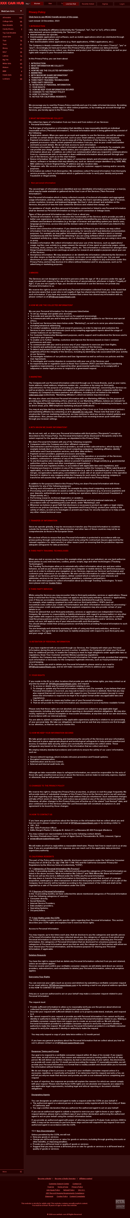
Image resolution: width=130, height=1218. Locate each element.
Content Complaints (77, 1196)
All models (12, 18)
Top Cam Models (9, 33)
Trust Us (50, 1187)
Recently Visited (88, 4)
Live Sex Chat (71, 4)
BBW (12, 71)
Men (50, 3)
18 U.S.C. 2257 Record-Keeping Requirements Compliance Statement (65, 1193)
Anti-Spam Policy (53, 1190)
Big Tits (12, 60)
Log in (122, 4)
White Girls (12, 63)
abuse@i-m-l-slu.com (82, 412)
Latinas (12, 56)
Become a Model (44, 1179)
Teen (12, 44)
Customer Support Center (59, 1184)
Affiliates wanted (85, 1179)
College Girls (12, 21)
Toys (12, 40)
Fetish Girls (12, 75)
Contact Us (77, 1184)
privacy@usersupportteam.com (44, 838)
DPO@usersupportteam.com (62, 297)
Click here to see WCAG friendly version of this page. (53, 17)
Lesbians (12, 79)
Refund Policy (68, 1190)
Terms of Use (63, 1187)
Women (37, 3)
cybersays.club (36, 395)
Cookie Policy (55, 583)
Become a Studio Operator (65, 1179)
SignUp (105, 4)
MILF (12, 52)
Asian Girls (12, 37)
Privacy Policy (77, 1187)
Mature (12, 67)
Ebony (12, 48)
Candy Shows (12, 29)
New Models (12, 25)
